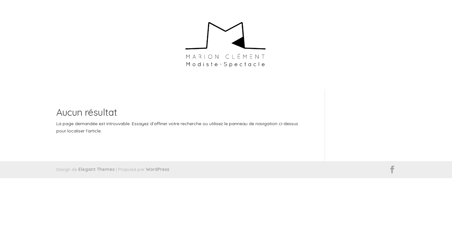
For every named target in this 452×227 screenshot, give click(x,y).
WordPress (157, 169)
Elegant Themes (96, 169)
